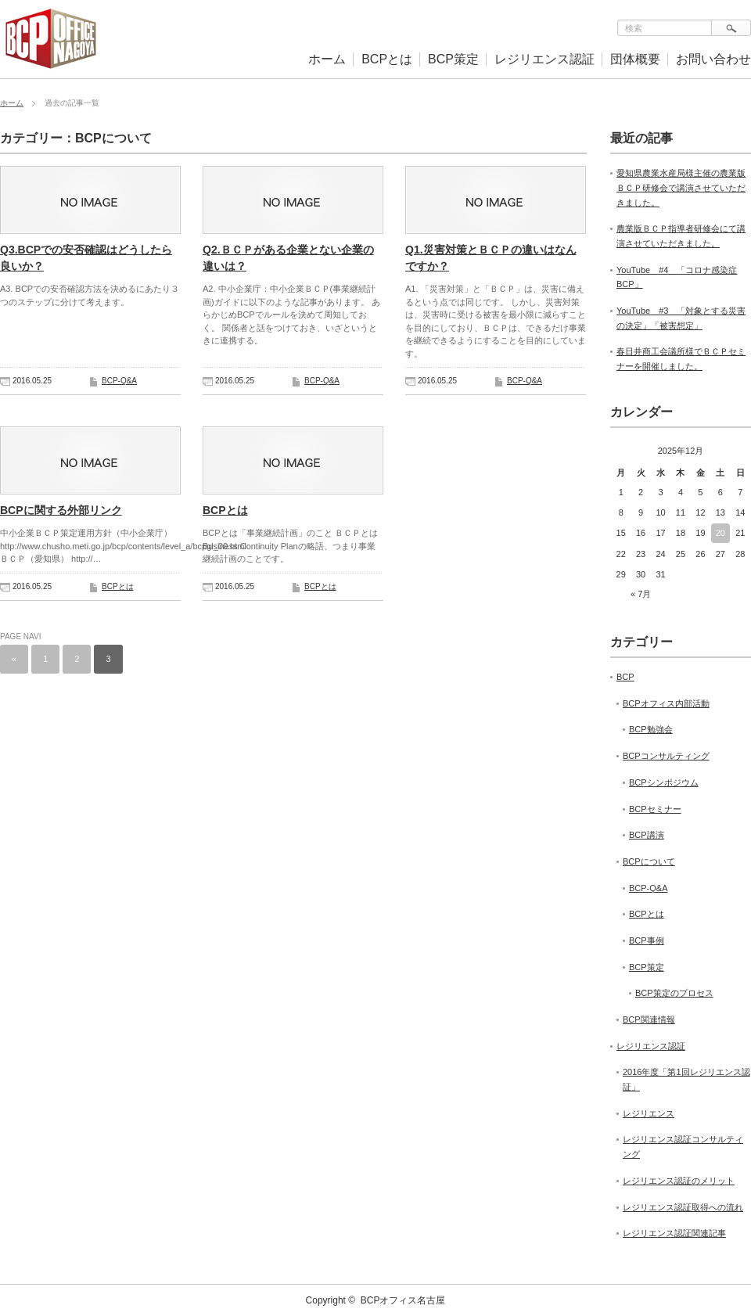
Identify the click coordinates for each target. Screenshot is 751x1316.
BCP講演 (646, 835)
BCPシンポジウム (664, 782)
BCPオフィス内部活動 (666, 703)
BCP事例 (646, 940)
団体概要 (635, 59)
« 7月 (641, 594)
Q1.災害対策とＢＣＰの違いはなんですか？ (491, 257)
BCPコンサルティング (666, 755)
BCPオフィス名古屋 (403, 1300)
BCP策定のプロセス (674, 993)
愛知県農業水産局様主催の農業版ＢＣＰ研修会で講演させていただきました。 (681, 187)
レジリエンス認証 (544, 59)
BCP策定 (453, 59)
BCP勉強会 (651, 729)
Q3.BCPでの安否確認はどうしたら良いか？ (86, 257)
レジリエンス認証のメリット (679, 1180)
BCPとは (386, 59)
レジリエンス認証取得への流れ (683, 1207)
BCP (625, 676)
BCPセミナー (655, 809)
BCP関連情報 (649, 1019)
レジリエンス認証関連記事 (674, 1233)
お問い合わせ (713, 59)
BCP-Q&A (119, 380)
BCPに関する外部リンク (61, 510)
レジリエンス (648, 1113)
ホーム (327, 59)
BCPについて (649, 861)
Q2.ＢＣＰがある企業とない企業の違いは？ (288, 257)
